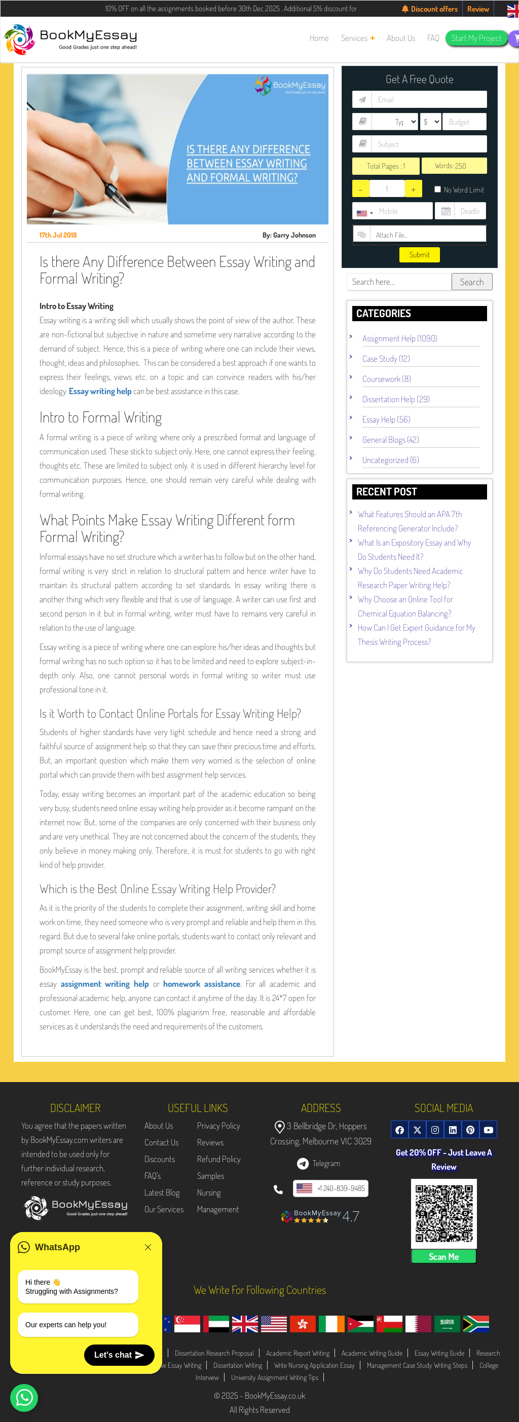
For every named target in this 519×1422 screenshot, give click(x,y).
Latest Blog (162, 1192)
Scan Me (444, 1256)
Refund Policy (219, 1159)
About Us (158, 1125)
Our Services (163, 1209)
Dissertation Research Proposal (214, 1353)
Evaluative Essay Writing (171, 1365)
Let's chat (119, 1355)
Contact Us (161, 1142)
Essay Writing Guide (439, 1353)
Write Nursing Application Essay (314, 1365)
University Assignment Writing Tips (274, 1377)
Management (218, 1209)
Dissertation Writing (237, 1365)
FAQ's (152, 1175)
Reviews (210, 1142)
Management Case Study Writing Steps (417, 1365)
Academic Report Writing (297, 1353)
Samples (210, 1175)
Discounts (159, 1159)
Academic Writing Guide (372, 1353)
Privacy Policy (218, 1125)
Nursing (209, 1192)
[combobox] (364, 213)
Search (472, 281)
